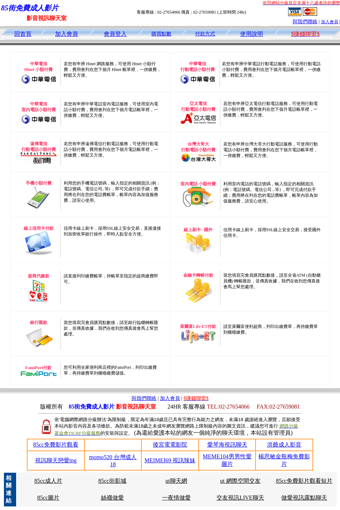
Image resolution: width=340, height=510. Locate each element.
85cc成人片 (48, 481)
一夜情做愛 (176, 498)
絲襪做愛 (112, 498)
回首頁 (22, 34)
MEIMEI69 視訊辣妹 (170, 460)
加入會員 (329, 21)
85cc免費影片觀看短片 (304, 481)
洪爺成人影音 (284, 445)
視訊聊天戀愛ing (56, 460)
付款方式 (205, 34)
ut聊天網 (176, 481)
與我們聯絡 (304, 21)
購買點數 (161, 34)
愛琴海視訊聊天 (227, 445)
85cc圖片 (48, 498)
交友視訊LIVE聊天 (240, 498)
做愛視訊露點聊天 (304, 498)
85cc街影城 (112, 481)
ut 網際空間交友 (240, 481)
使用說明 (251, 34)
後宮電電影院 (170, 445)
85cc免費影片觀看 (55, 445)
